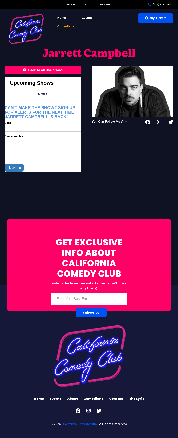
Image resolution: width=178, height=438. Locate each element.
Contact (87, 4)
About (70, 4)
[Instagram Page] (159, 123)
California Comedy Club (80, 424)
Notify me (14, 167)
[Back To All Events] (43, 70)
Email (8, 122)
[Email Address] (89, 299)
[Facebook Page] (147, 123)
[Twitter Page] (170, 123)
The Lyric (105, 4)
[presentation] (31, 154)
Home (61, 17)
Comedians (65, 26)
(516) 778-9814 (161, 4)
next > (43, 94)
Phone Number (14, 135)
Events (87, 17)
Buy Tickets (155, 18)
